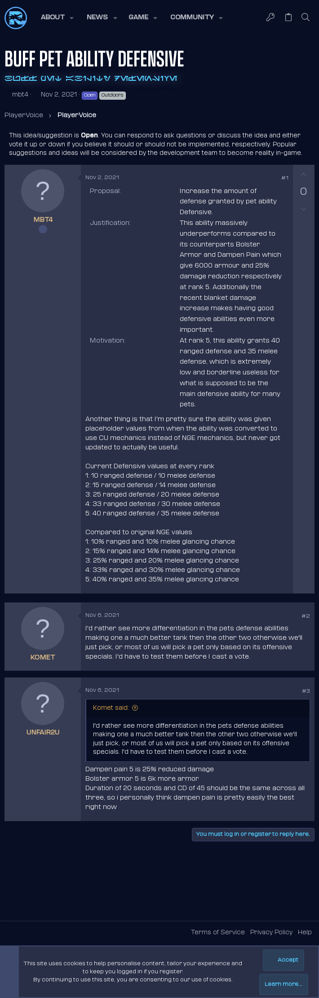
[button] (57, 18)
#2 (305, 616)
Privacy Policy (271, 933)
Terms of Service (218, 933)
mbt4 (20, 95)
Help (305, 933)
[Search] (306, 18)
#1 (284, 178)
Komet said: (111, 708)
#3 (306, 691)
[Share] (272, 178)
